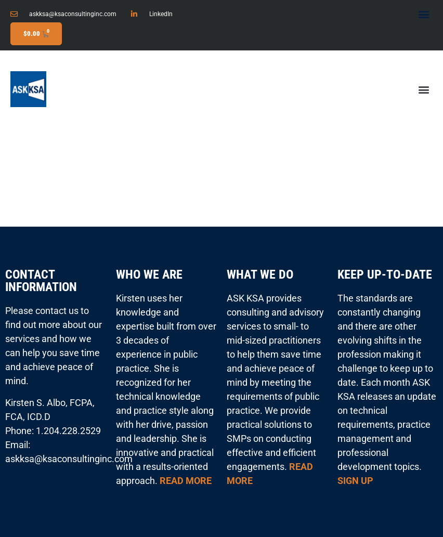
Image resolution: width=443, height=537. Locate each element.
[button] (424, 13)
